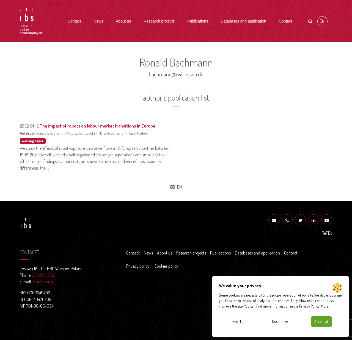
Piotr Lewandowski (81, 133)
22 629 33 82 (43, 275)
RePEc (327, 233)
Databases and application (243, 21)
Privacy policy (137, 266)
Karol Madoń (137, 133)
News (98, 21)
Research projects (159, 21)
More (324, 306)
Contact (74, 21)
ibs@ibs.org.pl (43, 281)
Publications (197, 21)
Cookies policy (166, 266)
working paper (32, 141)
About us (123, 21)
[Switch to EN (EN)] (322, 21)
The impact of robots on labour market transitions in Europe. (98, 126)
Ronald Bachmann (49, 133)
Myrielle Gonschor (111, 133)
